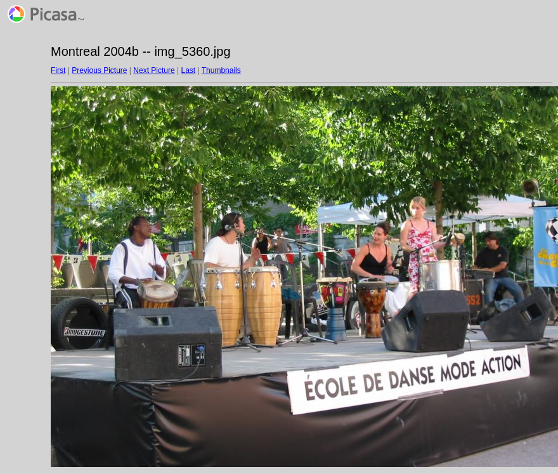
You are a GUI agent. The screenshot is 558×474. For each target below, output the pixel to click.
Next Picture (153, 70)
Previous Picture (99, 70)
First (58, 70)
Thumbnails (221, 70)
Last (188, 70)
